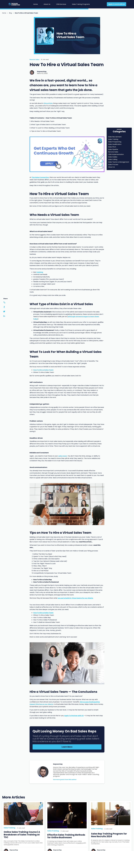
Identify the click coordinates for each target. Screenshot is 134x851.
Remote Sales (34, 59)
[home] (17, 4)
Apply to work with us (116, 4)
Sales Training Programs (81, 4)
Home (35, 4)
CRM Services (61, 4)
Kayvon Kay (41, 71)
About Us (47, 4)
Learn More (67, 747)
